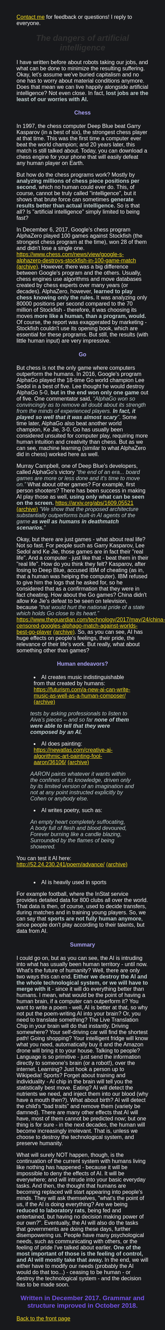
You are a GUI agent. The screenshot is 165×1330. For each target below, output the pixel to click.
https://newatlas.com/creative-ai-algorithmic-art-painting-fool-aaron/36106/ (73, 756)
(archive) (27, 267)
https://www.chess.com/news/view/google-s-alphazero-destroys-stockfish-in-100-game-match (76, 257)
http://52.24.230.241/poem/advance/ (60, 864)
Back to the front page (43, 1318)
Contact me (30, 17)
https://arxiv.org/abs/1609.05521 (94, 503)
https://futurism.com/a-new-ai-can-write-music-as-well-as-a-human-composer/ (82, 693)
